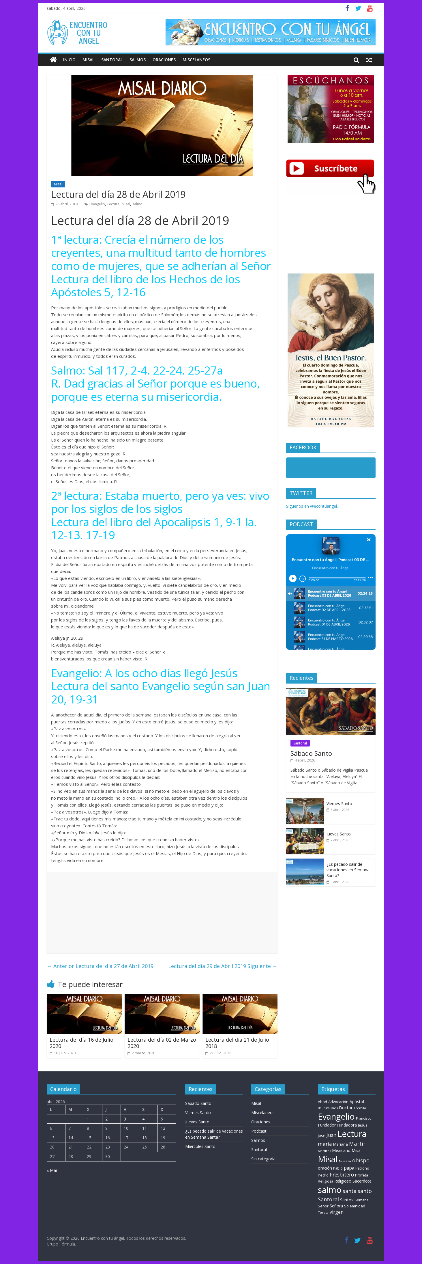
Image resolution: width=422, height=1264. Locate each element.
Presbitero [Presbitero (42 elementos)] (342, 1174)
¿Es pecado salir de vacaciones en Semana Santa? (348, 869)
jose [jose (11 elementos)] (321, 1135)
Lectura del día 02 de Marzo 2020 (161, 1042)
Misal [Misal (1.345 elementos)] (328, 1159)
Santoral (112, 59)
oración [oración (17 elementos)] (325, 1168)
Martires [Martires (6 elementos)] (324, 1150)
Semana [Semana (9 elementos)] (362, 1200)
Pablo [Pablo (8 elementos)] (338, 1168)
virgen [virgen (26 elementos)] (337, 1212)
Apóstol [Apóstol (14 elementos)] (357, 1101)
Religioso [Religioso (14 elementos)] (342, 1181)
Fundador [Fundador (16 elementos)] (327, 1125)
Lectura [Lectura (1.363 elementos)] (352, 1133)
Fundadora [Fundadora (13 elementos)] (347, 1125)
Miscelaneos (196, 59)
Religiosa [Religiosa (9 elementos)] (325, 1181)
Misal (88, 59)
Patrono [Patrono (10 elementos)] (362, 1168)
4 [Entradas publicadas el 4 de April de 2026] (143, 1119)
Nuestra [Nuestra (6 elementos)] (345, 1161)
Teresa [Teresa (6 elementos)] (323, 1212)
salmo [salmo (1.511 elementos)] (330, 1190)
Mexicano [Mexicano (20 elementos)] (341, 1150)
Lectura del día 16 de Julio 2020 (81, 1042)
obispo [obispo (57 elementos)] (361, 1160)
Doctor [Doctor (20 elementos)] (346, 1107)
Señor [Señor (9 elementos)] (323, 1206)
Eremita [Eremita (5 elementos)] (360, 1108)
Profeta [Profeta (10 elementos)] (361, 1175)
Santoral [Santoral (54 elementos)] (328, 1199)
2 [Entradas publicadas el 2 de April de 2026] (106, 1119)
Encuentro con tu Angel (321, 469)
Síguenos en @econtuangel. (312, 506)
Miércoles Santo (200, 1146)
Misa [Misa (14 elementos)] (356, 1150)
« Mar (52, 1170)
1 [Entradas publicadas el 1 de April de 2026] (88, 1119)
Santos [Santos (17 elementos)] (346, 1199)
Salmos (138, 59)
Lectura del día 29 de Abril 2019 (222, 966)
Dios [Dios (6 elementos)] (334, 1108)
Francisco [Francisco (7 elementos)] (364, 1118)
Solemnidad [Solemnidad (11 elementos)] (354, 1206)
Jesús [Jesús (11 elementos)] (362, 1125)
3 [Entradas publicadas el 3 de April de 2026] (125, 1119)
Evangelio (97, 204)
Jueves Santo (339, 834)
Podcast (259, 1131)
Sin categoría (263, 1158)
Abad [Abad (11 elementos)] (322, 1101)
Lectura (113, 204)
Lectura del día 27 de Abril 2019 (100, 966)
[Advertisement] (162, 912)
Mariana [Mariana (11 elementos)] (340, 1144)
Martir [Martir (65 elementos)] (357, 1143)
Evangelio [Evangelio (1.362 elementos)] (336, 1116)
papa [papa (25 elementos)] (349, 1168)
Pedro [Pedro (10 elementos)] (323, 1175)
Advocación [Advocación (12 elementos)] (338, 1101)
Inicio (69, 59)
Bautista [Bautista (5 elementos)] (324, 1108)
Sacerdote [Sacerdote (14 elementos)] (362, 1181)
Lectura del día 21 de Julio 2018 (237, 1042)
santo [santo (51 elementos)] (365, 1190)
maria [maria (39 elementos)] (325, 1143)
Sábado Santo (311, 753)
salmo (137, 204)
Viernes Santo (339, 803)
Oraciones (164, 59)
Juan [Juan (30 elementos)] (331, 1135)
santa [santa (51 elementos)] (350, 1190)
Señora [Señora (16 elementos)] (336, 1206)
